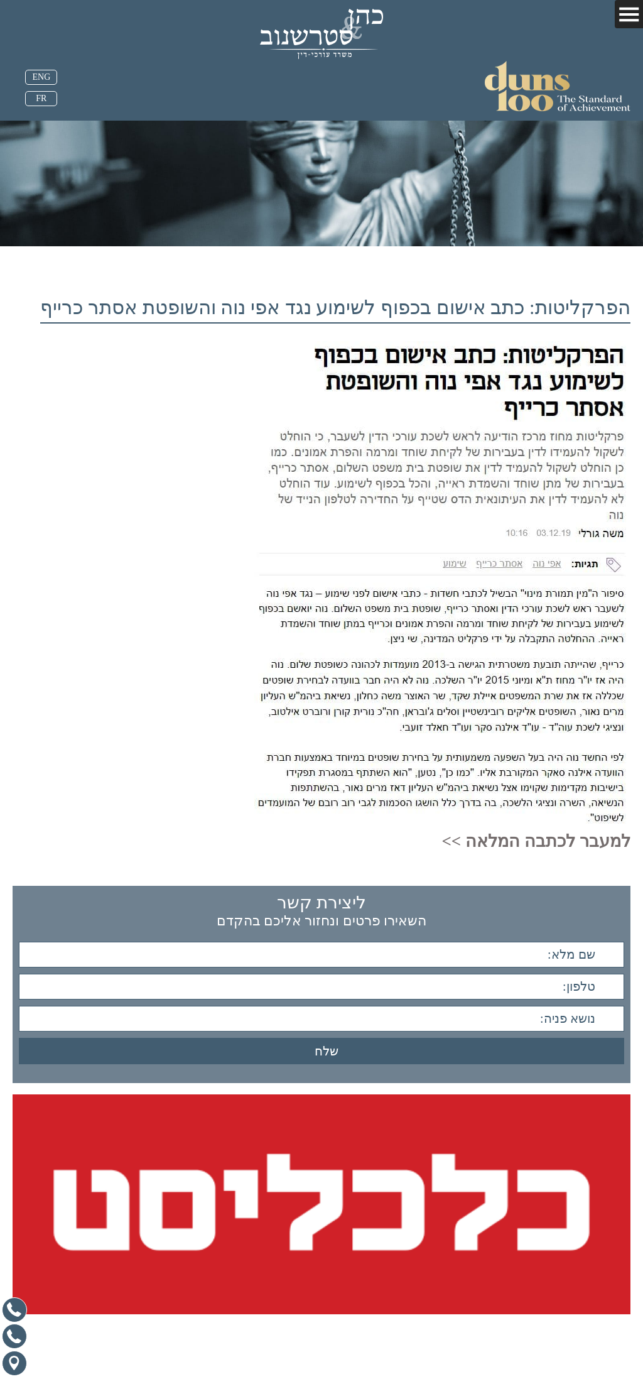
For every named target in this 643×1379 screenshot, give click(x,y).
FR (41, 98)
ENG (41, 77)
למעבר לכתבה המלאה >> (535, 841)
